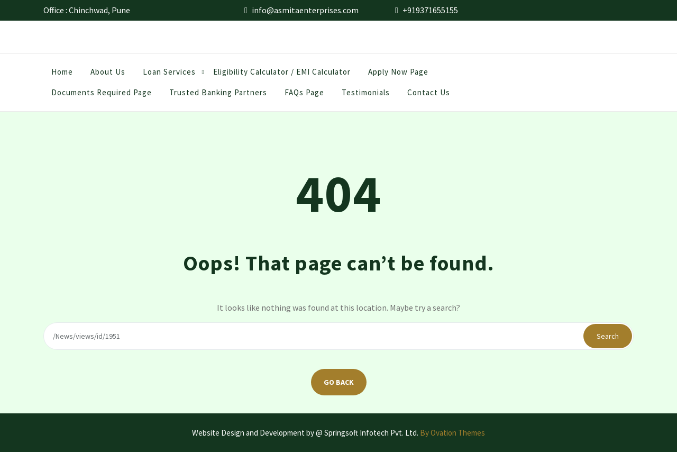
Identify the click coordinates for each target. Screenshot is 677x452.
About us (107, 75)
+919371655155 (430, 9)
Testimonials (366, 96)
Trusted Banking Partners (218, 96)
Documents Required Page (101, 96)
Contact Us (428, 96)
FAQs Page (304, 96)
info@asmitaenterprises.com (305, 9)
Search (608, 336)
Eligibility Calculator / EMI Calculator (282, 75)
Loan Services (169, 75)
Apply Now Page (398, 75)
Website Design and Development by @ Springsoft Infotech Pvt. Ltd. (338, 433)
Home (62, 75)
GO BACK (339, 382)
